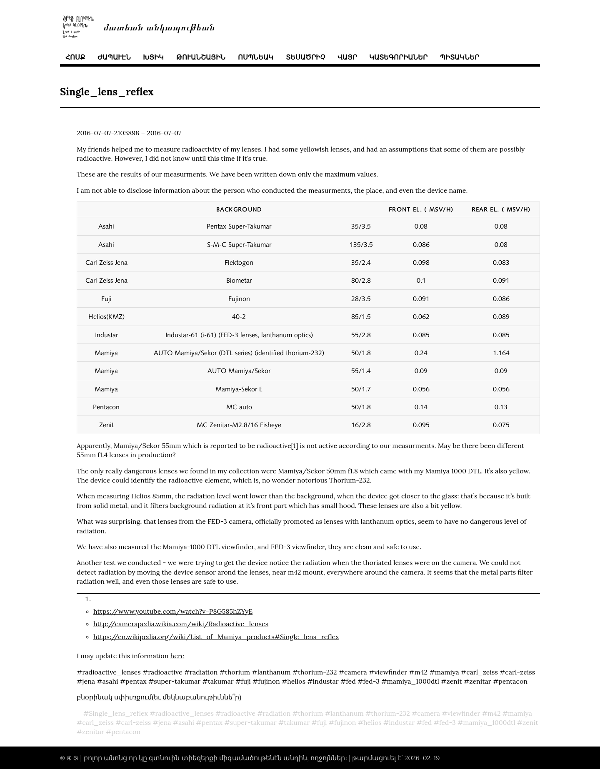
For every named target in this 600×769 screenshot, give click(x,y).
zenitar (93, 731)
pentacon (125, 731)
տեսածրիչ (305, 57)
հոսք (75, 57)
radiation (276, 713)
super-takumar (253, 722)
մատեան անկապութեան (159, 26)
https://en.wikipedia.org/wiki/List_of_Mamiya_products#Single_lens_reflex (216, 636)
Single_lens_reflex (118, 713)
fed (427, 722)
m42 (494, 713)
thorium (310, 713)
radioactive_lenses (184, 713)
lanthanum (347, 713)
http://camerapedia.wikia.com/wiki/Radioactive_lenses (180, 624)
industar (402, 722)
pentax (212, 722)
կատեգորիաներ (398, 57)
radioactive (238, 713)
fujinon (345, 722)
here (177, 656)
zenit (530, 722)
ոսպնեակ (255, 57)
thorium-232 (390, 713)
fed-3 (447, 722)
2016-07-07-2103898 (108, 133)
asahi (186, 722)
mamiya (520, 713)
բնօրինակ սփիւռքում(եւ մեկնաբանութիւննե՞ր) (159, 697)
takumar (297, 722)
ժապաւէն (114, 57)
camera (428, 713)
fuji (322, 722)
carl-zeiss (136, 722)
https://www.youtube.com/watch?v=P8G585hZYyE (172, 611)
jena (164, 722)
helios (372, 722)
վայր (347, 57)
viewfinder (464, 713)
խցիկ (153, 57)
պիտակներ (459, 57)
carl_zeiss (98, 722)
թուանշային (200, 57)
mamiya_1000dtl (489, 722)
